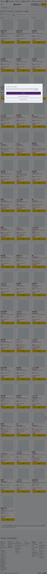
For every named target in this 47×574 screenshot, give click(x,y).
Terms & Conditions (3, 545)
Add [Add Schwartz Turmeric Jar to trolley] (23, 126)
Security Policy (3, 553)
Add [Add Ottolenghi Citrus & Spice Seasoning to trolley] (39, 407)
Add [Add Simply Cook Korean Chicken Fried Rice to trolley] (39, 463)
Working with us (27, 543)
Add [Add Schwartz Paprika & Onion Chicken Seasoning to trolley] (8, 407)
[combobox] (22, 7)
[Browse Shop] (2, 4)
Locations (26, 545)
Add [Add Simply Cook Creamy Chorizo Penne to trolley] (8, 435)
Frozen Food (34, 550)
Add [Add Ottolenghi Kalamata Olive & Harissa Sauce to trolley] (23, 323)
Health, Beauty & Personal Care (42, 546)
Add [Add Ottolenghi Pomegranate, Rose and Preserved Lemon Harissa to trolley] (8, 126)
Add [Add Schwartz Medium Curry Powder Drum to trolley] (8, 323)
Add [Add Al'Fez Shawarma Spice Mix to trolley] (39, 379)
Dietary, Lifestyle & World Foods (35, 553)
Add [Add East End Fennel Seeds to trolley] (8, 238)
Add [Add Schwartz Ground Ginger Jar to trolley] (8, 351)
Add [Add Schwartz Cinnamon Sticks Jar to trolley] (8, 182)
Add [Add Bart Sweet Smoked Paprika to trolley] (39, 98)
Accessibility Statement (3, 551)
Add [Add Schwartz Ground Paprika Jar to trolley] (23, 70)
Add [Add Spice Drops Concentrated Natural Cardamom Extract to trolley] (23, 42)
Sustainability (17, 546)
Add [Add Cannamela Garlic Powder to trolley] (23, 98)
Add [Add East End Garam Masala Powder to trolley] (8, 210)
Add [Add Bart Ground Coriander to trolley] (23, 435)
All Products (3, 11)
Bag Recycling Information (10, 547)
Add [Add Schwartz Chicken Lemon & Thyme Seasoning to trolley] (8, 463)
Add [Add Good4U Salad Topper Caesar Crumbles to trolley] (23, 266)
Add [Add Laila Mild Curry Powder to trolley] (39, 351)
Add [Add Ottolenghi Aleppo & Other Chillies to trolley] (23, 491)
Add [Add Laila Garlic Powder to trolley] (23, 154)
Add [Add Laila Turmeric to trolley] (23, 351)
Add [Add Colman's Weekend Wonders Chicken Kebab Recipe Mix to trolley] (23, 182)
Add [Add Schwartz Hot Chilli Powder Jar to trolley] (23, 379)
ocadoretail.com (18, 543)
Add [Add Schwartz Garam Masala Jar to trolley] (39, 182)
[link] (12, 538)
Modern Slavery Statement (18, 549)
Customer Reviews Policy (3, 555)
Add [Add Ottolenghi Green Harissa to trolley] (8, 295)
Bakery (33, 549)
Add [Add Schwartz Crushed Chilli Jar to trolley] (8, 266)
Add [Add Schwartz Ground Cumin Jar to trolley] (8, 70)
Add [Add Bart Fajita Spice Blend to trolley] (39, 154)
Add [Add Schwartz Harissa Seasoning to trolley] (8, 491)
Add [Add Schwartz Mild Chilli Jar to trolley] (23, 295)
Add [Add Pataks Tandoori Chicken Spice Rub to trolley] (23, 463)
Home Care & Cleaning (41, 551)
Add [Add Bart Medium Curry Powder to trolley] (39, 210)
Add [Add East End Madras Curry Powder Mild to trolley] (39, 266)
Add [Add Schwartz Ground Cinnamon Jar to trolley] (39, 42)
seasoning (10, 525)
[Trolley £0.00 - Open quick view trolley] (43, 4)
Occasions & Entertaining (41, 557)
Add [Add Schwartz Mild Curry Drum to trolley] (8, 379)
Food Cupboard (10, 11)
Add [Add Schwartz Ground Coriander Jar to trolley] (23, 407)
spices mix (43, 525)
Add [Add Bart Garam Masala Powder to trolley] (39, 435)
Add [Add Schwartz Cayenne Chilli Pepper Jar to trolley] (39, 323)
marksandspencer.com (19, 545)
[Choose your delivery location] (35, 4)
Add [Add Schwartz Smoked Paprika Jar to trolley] (39, 70)
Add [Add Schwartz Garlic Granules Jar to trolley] (8, 98)
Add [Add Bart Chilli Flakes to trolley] (8, 154)
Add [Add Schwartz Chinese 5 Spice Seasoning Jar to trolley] (39, 295)
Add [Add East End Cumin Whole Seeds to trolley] (23, 210)
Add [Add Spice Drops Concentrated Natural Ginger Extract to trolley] (8, 42)
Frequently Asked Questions (11, 544)
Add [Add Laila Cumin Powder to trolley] (23, 238)
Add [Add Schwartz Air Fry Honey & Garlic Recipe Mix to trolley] (39, 238)
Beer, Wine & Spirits (41, 543)
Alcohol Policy (18, 553)
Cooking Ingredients (19, 11)
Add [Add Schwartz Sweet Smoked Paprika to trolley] (39, 126)
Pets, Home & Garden (41, 554)
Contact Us (17, 551)
